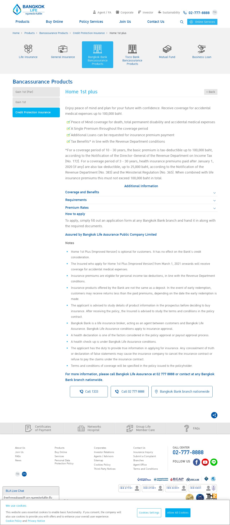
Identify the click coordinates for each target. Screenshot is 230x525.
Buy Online (54, 22)
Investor (145, 12)
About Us (21, 447)
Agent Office (141, 466)
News (19, 461)
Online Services (202, 22)
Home (16, 33)
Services (60, 457)
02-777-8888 (188, 452)
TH (214, 12)
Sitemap (99, 461)
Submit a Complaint (146, 457)
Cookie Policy (14, 521)
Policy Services (91, 22)
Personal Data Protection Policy (65, 463)
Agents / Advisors (105, 457)
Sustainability (169, 12)
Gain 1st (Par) (24, 92)
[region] (115, 512)
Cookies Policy (103, 466)
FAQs (18, 457)
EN (25, 476)
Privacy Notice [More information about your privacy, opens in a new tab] (36, 521)
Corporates (101, 447)
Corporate (125, 12)
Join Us (125, 22)
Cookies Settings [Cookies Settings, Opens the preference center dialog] (149, 513)
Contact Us (155, 22)
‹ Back (210, 92)
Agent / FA (102, 12)
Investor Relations (105, 452)
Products (22, 22)
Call (129, 391)
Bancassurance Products (53, 33)
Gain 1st (20, 102)
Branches (140, 461)
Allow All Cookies (177, 513)
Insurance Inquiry (145, 452)
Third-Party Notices (106, 470)
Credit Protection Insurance (89, 33)
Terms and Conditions (147, 470)
